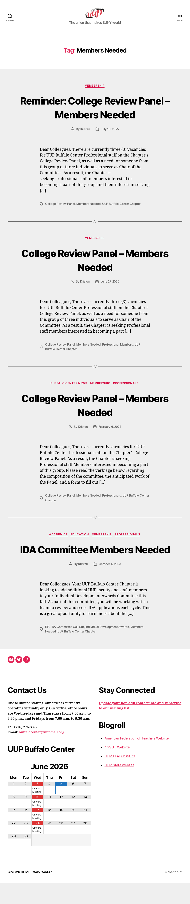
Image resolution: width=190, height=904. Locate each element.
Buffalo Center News (68, 390)
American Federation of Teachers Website (136, 759)
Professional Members (120, 351)
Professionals (127, 390)
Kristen (85, 135)
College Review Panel (60, 210)
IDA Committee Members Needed (95, 563)
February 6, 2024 (110, 434)
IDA (47, 648)
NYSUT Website (117, 768)
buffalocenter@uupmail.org (41, 753)
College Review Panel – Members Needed (95, 266)
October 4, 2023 (110, 585)
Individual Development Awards (108, 648)
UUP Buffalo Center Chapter (124, 210)
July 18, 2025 (110, 135)
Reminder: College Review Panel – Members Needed (95, 113)
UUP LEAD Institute (120, 777)
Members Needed (90, 210)
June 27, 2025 (110, 288)
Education (79, 541)
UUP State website (119, 786)
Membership (95, 91)
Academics (57, 541)
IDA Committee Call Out (68, 648)
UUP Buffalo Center (36, 893)
